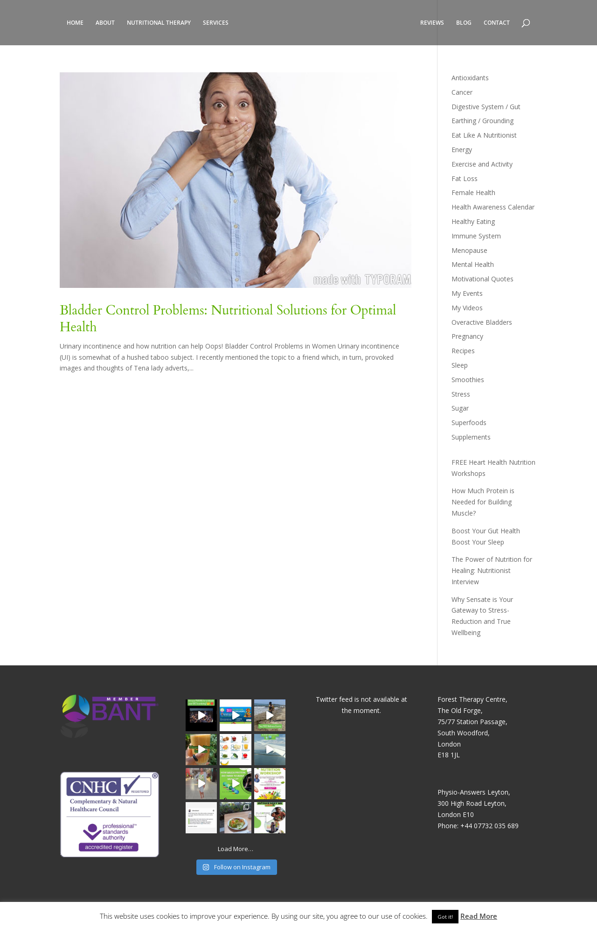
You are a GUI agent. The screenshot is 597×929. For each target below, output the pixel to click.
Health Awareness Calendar (493, 207)
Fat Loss (464, 178)
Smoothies (467, 379)
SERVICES (216, 23)
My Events (467, 293)
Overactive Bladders (481, 322)
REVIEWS (432, 23)
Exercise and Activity (482, 164)
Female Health (473, 192)
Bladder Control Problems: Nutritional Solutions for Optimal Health (228, 318)
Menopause (469, 250)
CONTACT (497, 23)
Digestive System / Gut (486, 106)
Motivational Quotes (482, 278)
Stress (460, 394)
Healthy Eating (473, 221)
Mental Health (472, 264)
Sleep (459, 365)
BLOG (464, 23)
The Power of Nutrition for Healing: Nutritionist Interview (491, 570)
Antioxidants (470, 77)
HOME (75, 23)
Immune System (476, 235)
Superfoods (468, 422)
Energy (461, 149)
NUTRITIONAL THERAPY (159, 23)
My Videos (467, 307)
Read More (478, 916)
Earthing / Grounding (482, 120)
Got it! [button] (445, 916)
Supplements (471, 437)
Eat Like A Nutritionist (484, 135)
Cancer (461, 92)
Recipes (463, 350)
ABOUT (105, 23)
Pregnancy (467, 336)
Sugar (460, 408)
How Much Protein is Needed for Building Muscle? (482, 501)
